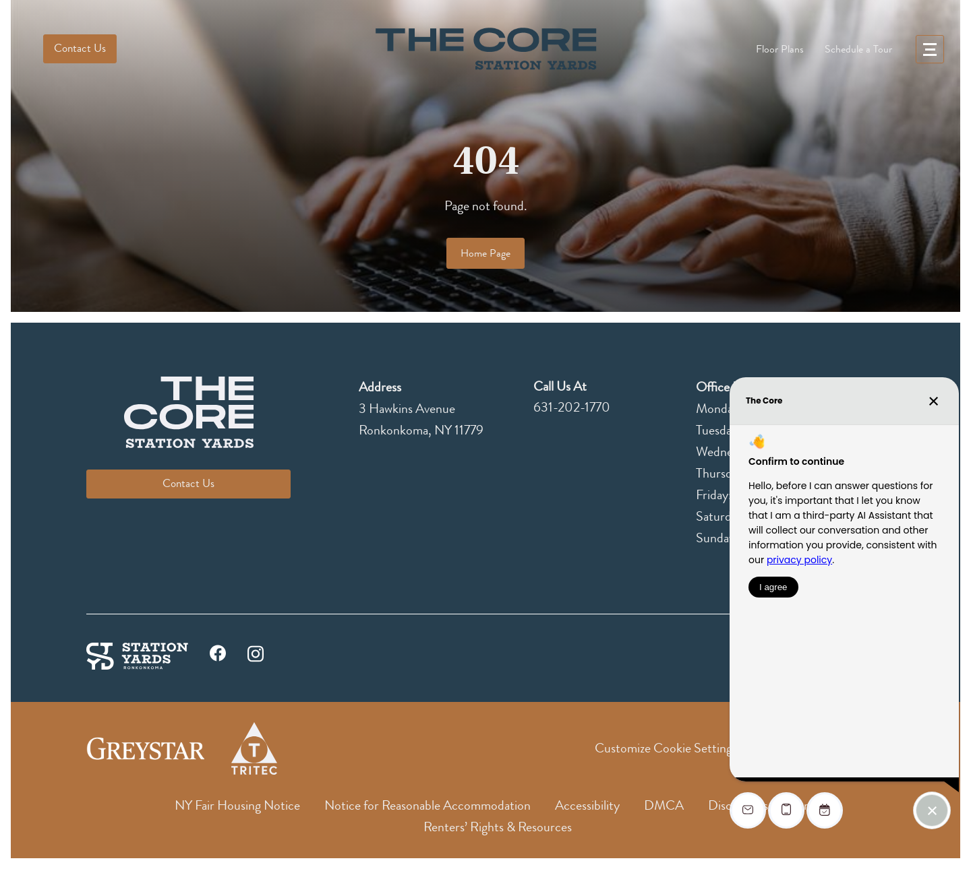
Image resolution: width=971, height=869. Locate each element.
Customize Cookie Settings (666, 748)
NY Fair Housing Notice (237, 805)
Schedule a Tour (858, 49)
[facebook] (218, 656)
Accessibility (587, 805)
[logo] (485, 49)
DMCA (664, 805)
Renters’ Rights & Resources (497, 827)
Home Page (485, 253)
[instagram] (255, 652)
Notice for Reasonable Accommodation (427, 805)
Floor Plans (780, 49)
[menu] (930, 49)
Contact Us (80, 48)
